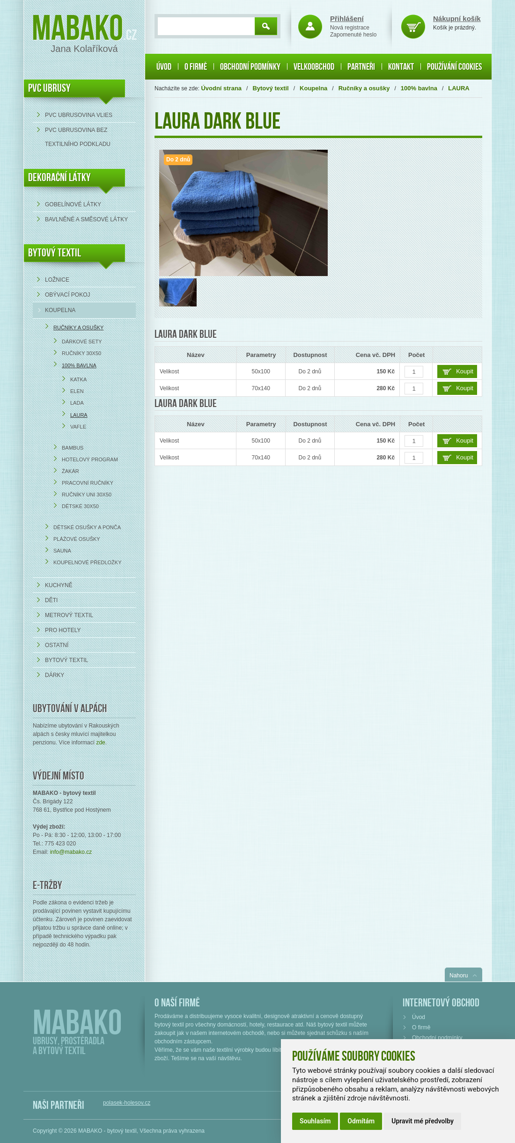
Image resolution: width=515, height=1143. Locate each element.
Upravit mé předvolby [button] (422, 1121)
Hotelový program (90, 459)
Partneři (361, 67)
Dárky (54, 675)
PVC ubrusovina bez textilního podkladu (77, 137)
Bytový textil (54, 253)
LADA (77, 403)
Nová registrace (349, 27)
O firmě (195, 67)
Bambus (72, 448)
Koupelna (60, 310)
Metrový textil (69, 615)
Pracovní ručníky (87, 483)
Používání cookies (454, 67)
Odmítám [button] (361, 1121)
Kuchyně (59, 585)
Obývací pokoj (67, 294)
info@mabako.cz (71, 852)
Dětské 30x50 (80, 506)
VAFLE (78, 427)
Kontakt (401, 67)
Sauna (62, 550)
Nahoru (458, 975)
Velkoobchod (314, 67)
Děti (51, 600)
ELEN (77, 391)
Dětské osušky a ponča (87, 527)
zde (100, 742)
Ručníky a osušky (78, 327)
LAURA (79, 415)
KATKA (78, 379)
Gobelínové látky (73, 204)
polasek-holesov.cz (126, 1102)
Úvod (163, 67)
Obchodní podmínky (250, 67)
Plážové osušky (76, 539)
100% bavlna (79, 365)
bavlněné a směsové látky (86, 219)
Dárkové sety (82, 341)
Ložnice (57, 280)
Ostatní (56, 645)
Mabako (77, 29)
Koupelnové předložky (87, 562)
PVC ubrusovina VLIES (78, 115)
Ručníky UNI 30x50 (86, 494)
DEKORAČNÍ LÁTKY (59, 177)
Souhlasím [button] (315, 1121)
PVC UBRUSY (49, 88)
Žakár (70, 471)
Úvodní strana (221, 88)
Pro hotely (63, 630)
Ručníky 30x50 (81, 353)
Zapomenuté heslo (353, 34)
